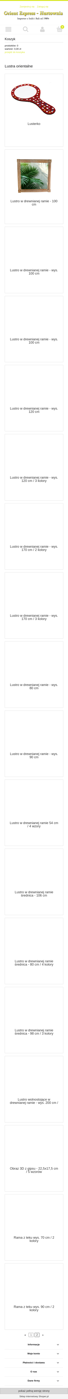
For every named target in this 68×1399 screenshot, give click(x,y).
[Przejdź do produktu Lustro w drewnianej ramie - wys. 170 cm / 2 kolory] (34, 525)
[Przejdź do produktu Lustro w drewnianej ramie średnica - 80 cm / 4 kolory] (34, 939)
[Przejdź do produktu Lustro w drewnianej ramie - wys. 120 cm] (34, 387)
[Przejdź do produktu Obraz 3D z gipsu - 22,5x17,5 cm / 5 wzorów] (34, 1147)
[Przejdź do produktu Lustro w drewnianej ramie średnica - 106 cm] (34, 870)
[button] (8, 29)
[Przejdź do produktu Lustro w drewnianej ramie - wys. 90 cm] (34, 732)
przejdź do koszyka (15, 52)
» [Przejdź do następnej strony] (43, 1334)
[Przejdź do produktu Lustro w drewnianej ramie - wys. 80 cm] (34, 663)
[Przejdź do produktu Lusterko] (34, 99)
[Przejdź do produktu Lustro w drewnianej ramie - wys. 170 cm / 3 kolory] (34, 594)
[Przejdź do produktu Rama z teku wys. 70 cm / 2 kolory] (34, 1216)
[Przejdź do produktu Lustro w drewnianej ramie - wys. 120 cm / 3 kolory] (34, 456)
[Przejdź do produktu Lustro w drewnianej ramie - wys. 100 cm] (34, 248)
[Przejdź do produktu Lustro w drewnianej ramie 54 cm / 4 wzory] (34, 801)
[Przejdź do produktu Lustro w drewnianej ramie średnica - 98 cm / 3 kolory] (34, 1009)
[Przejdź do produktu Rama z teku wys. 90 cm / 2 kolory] (34, 1285)
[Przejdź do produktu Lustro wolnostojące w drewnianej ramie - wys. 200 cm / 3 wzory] (34, 1078)
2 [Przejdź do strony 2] (37, 1334)
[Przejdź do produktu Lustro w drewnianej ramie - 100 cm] (34, 175)
